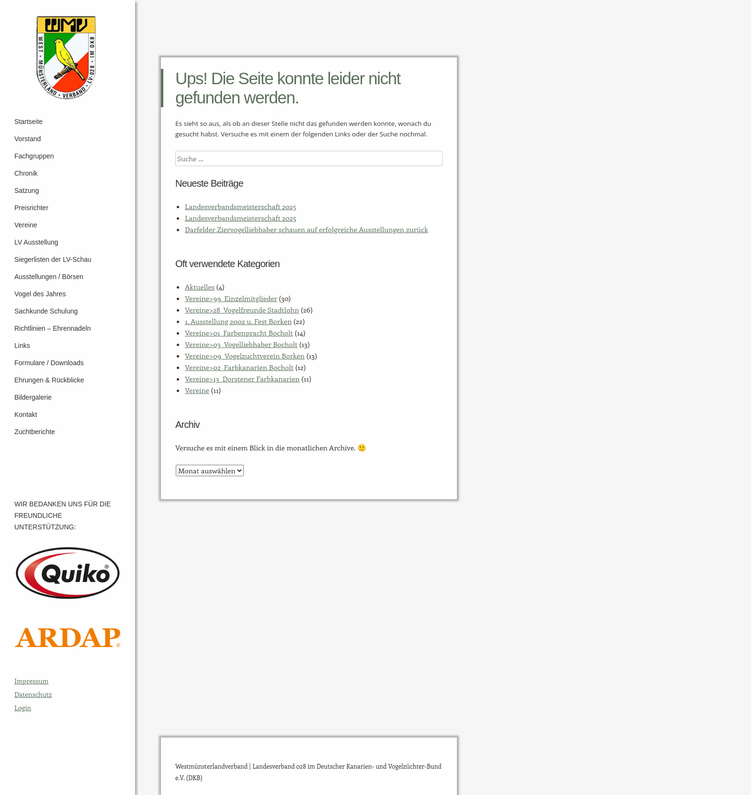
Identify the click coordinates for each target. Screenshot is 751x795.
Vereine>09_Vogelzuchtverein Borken (245, 355)
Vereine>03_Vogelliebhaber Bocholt (241, 344)
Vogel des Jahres (40, 294)
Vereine (25, 225)
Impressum (31, 680)
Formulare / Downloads (49, 363)
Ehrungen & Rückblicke (49, 380)
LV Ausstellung (36, 242)
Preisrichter (31, 208)
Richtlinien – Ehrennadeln (52, 328)
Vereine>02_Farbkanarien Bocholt (239, 367)
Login (22, 707)
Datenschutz (33, 694)
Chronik (25, 173)
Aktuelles (200, 286)
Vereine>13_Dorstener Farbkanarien (242, 378)
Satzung (26, 190)
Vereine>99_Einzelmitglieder (231, 298)
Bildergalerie (33, 397)
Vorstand (27, 139)
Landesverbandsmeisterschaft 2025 (240, 206)
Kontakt (25, 414)
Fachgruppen (34, 156)
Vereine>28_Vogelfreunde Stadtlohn (242, 309)
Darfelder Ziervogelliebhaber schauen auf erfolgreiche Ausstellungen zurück (306, 229)
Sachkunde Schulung (46, 311)
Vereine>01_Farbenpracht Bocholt (239, 332)
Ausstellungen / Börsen (48, 276)
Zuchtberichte (34, 432)
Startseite (28, 121)
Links (22, 345)
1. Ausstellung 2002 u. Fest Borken (238, 321)
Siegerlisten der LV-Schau (52, 259)
